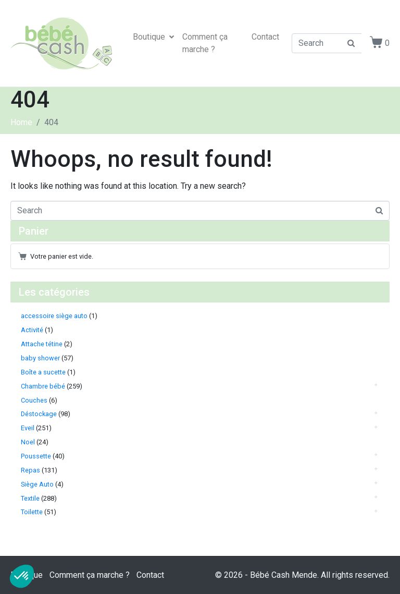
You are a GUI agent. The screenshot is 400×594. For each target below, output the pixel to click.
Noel (28, 442)
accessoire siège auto (54, 316)
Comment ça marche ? (205, 43)
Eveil (27, 428)
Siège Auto (37, 484)
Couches (34, 400)
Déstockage (39, 414)
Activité (32, 330)
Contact (265, 37)
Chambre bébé (43, 386)
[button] (21, 576)
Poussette (36, 456)
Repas (30, 470)
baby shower (40, 358)
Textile (30, 498)
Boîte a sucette (43, 372)
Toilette (32, 512)
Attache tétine (42, 344)
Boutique (153, 37)
